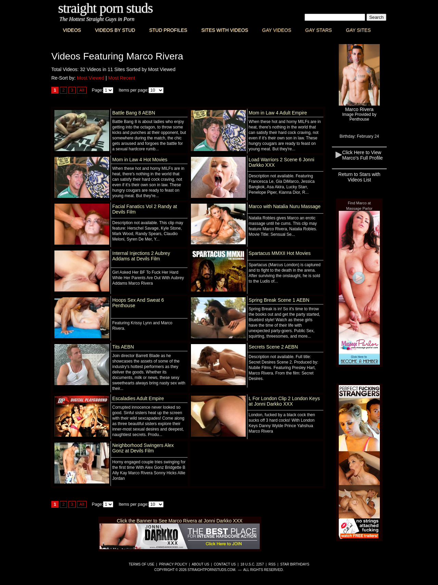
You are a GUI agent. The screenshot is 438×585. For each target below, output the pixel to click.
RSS (272, 564)
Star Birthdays (294, 564)
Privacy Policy (173, 564)
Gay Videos (276, 30)
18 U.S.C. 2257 (252, 564)
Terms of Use (141, 564)
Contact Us (225, 564)
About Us (200, 564)
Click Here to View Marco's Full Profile (362, 155)
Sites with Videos (224, 30)
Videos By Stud (115, 30)
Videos (72, 30)
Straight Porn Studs (105, 8)
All (81, 90)
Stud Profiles (168, 30)
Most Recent (121, 78)
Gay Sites (358, 30)
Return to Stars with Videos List (359, 177)
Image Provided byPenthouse (359, 117)
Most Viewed (90, 78)
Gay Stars (318, 30)
